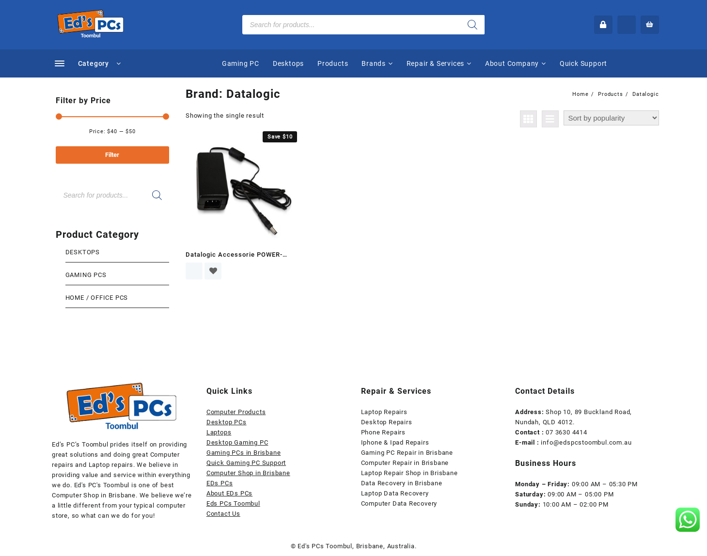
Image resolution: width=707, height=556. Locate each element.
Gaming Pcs (86, 274)
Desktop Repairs (386, 422)
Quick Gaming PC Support (246, 462)
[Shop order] (611, 117)
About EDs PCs (229, 493)
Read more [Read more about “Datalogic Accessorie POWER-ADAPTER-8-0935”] (194, 271)
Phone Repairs (383, 432)
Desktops (82, 252)
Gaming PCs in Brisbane (243, 452)
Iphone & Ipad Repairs (395, 442)
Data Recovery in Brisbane (401, 483)
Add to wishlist (212, 271)
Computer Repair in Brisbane (405, 462)
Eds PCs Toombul (233, 503)
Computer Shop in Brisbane (248, 473)
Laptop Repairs (384, 412)
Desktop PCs (226, 422)
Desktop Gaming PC (237, 442)
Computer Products (236, 412)
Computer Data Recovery (399, 503)
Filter (112, 154)
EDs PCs (219, 483)
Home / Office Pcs (96, 297)
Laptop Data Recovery (395, 493)
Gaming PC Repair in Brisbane (407, 452)
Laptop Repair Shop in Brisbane (409, 473)
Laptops (219, 432)
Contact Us (223, 513)
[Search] (472, 24)
